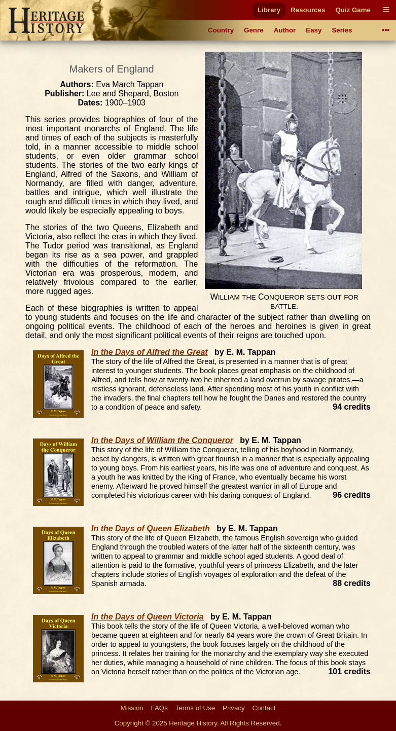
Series (342, 30)
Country (221, 30)
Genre (254, 30)
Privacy (234, 708)
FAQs (159, 708)
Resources (308, 10)
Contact (264, 708)
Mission (132, 708)
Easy (313, 30)
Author (285, 30)
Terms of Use (195, 708)
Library (269, 10)
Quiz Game (353, 10)
